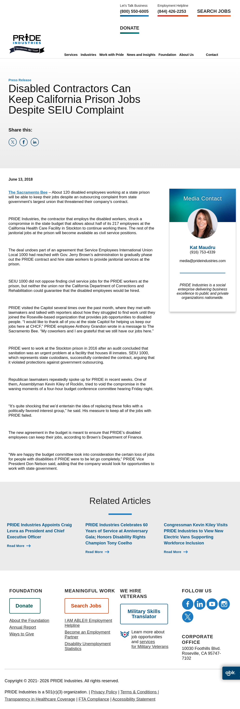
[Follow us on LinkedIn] (200, 604)
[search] (224, 54)
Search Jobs (214, 11)
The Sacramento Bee (28, 192)
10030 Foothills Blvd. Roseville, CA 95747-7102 (201, 653)
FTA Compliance (94, 699)
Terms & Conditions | (139, 692)
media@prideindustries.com (203, 261)
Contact (212, 55)
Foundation (167, 55)
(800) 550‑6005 (134, 11)
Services (71, 55)
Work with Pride (111, 55)
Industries (88, 55)
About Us (186, 55)
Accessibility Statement (133, 699)
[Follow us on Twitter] (188, 617)
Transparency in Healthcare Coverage (40, 699)
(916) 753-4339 (202, 252)
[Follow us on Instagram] (224, 604)
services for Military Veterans (150, 644)
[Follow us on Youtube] (212, 604)
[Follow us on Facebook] (188, 604)
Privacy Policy (104, 692)
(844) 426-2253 (172, 11)
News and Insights (141, 55)
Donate (129, 27)
